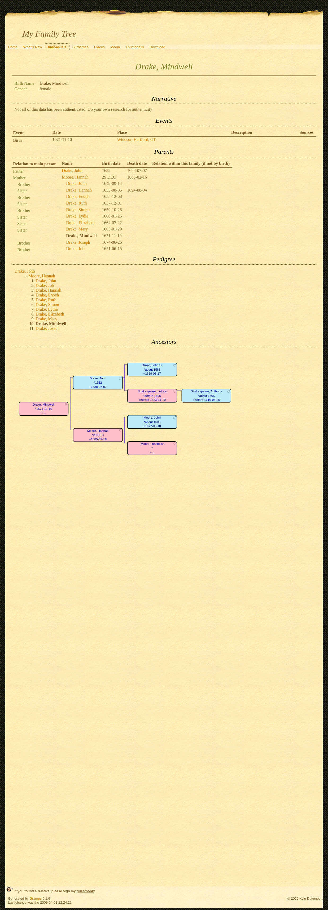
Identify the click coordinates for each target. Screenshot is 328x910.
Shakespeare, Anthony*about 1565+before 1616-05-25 (206, 396)
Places (99, 47)
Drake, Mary (77, 229)
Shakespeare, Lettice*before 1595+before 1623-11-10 (152, 396)
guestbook (85, 891)
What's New (32, 47)
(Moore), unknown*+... (152, 448)
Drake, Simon (78, 209)
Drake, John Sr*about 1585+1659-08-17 (152, 369)
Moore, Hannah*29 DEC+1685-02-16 (97, 435)
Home (13, 47)
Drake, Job (75, 248)
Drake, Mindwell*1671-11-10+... (44, 409)
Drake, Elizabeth (80, 222)
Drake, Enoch (77, 196)
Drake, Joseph (78, 242)
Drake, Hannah (79, 190)
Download (157, 47)
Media (115, 47)
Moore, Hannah (75, 177)
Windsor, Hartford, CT (136, 139)
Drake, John (72, 170)
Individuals (57, 47)
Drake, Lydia (77, 216)
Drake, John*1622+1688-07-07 (98, 382)
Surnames (80, 47)
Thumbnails (135, 47)
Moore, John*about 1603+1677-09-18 (152, 422)
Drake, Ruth (76, 203)
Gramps (35, 898)
